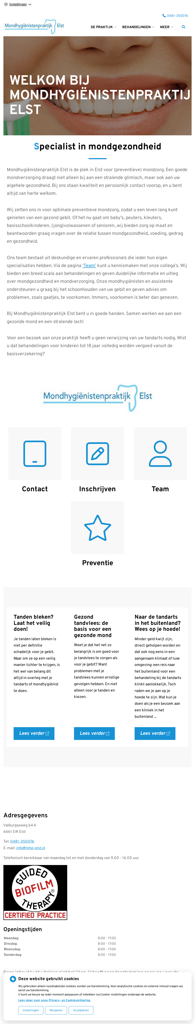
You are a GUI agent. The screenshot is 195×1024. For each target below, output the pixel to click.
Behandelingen (136, 27)
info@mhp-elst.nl (30, 848)
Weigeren (56, 1010)
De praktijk (102, 27)
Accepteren (81, 1010)
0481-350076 (22, 841)
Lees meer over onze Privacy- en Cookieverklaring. (54, 1000)
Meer (164, 27)
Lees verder (36, 735)
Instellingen (31, 1010)
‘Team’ (89, 266)
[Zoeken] (183, 27)
